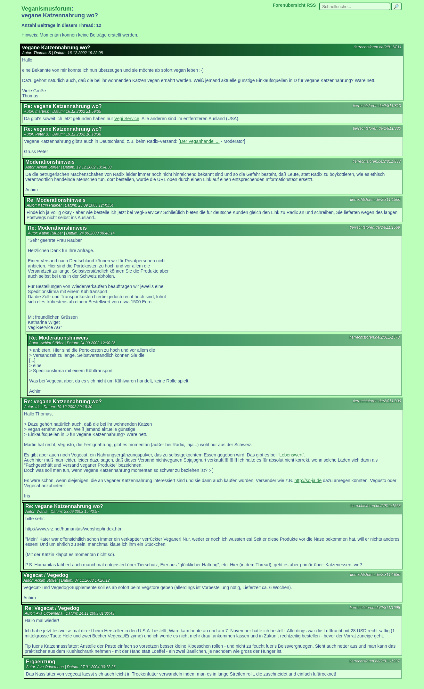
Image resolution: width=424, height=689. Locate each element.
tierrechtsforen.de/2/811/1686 (375, 574)
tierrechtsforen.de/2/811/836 (377, 401)
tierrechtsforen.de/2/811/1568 (375, 506)
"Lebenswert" (291, 454)
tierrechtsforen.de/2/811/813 (377, 105)
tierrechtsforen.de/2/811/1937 (374, 661)
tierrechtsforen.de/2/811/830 (377, 128)
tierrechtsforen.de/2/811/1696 (375, 607)
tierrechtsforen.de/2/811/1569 (375, 227)
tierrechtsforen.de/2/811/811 (378, 47)
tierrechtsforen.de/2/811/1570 (374, 337)
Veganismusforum (46, 8)
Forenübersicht (289, 5)
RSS (311, 5)
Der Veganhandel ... (200, 141)
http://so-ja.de (308, 480)
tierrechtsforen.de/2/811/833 (377, 161)
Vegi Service (126, 118)
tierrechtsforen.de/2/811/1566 (375, 199)
